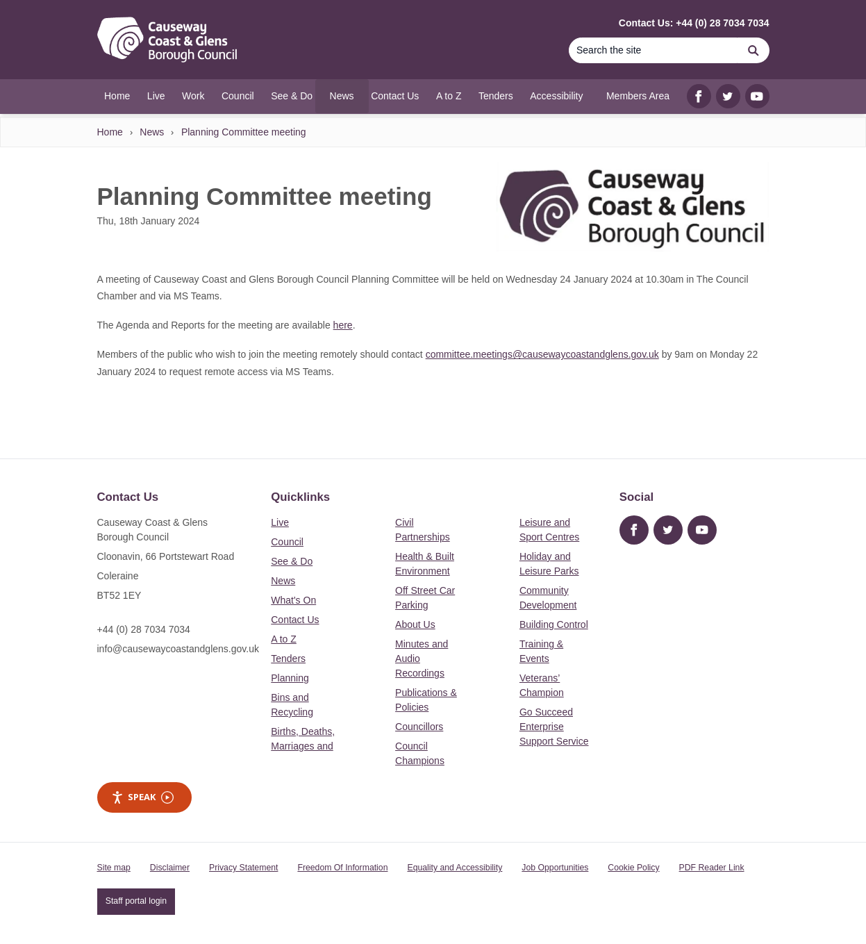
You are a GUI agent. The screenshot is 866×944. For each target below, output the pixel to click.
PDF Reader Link (711, 867)
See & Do (292, 561)
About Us (415, 624)
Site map (114, 867)
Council (287, 541)
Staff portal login (136, 901)
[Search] (653, 50)
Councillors (419, 726)
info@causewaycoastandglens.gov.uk (178, 648)
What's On (293, 600)
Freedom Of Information (342, 867)
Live (280, 522)
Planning (290, 678)
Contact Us (295, 619)
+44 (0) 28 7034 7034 (143, 629)
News (152, 132)
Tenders (288, 658)
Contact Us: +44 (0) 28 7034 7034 (694, 22)
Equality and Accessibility (454, 867)
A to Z (284, 639)
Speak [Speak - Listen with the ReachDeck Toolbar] (142, 797)
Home (110, 132)
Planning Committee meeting (243, 132)
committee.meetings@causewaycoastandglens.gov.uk (542, 354)
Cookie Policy (633, 867)
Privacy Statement (243, 867)
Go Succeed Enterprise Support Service (554, 726)
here (343, 325)
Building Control (553, 624)
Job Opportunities (555, 867)
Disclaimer (170, 867)
